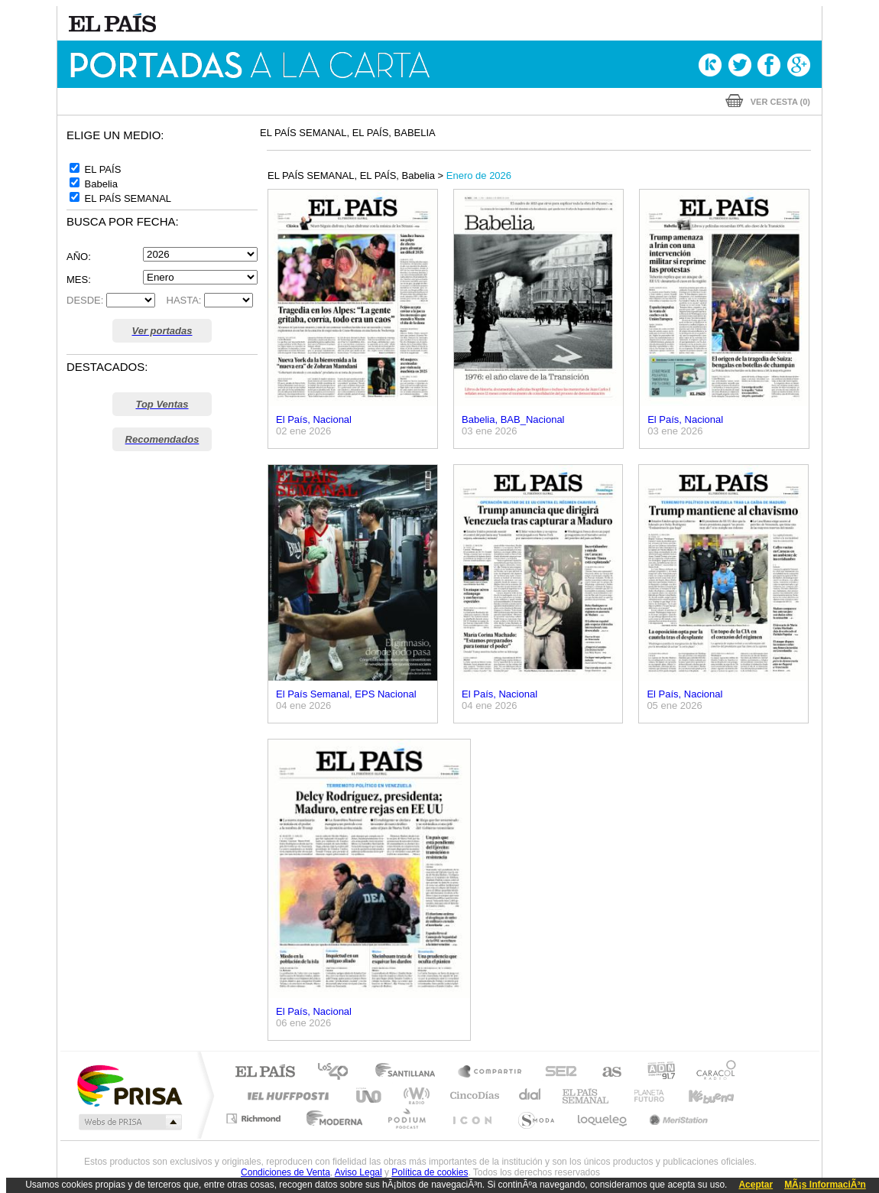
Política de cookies (429, 1172)
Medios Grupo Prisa (128, 1122)
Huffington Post (285, 1095)
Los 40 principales (338, 1072)
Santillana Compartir (490, 1072)
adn (655, 1072)
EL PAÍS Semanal (586, 1095)
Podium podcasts (405, 1118)
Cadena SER (556, 1072)
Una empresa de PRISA (129, 1085)
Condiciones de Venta (285, 1172)
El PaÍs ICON (471, 1118)
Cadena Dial (530, 1095)
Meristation (676, 1118)
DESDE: (84, 300)
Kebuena (698, 1095)
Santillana (409, 1072)
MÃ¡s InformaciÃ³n (825, 1184)
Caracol (711, 1072)
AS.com (605, 1072)
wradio (413, 1095)
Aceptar (755, 1184)
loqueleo (603, 1118)
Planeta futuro (643, 1095)
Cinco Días (472, 1095)
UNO (370, 1095)
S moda (535, 1118)
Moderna (330, 1118)
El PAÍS (265, 1072)
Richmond (255, 1118)
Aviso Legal (358, 1172)
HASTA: (180, 300)
